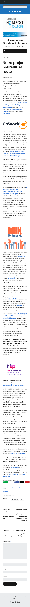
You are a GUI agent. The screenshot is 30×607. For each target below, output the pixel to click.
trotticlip (6, 318)
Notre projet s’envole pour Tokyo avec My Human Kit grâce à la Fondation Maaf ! (8, 514)
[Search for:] (15, 6)
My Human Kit (13, 474)
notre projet (12, 278)
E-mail (5, 569)
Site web (5, 576)
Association (7, 495)
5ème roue (12, 318)
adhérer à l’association (18, 453)
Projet (12, 495)
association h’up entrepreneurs (13, 385)
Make (8, 597)
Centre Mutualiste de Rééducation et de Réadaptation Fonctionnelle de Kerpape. (14, 154)
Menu (6, 51)
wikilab (19, 305)
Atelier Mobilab (13, 299)
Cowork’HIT (7, 114)
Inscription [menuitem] (9, 1)
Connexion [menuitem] (3, 1)
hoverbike (18, 316)
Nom (4, 562)
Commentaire (7, 541)
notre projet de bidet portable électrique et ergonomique (15, 105)
